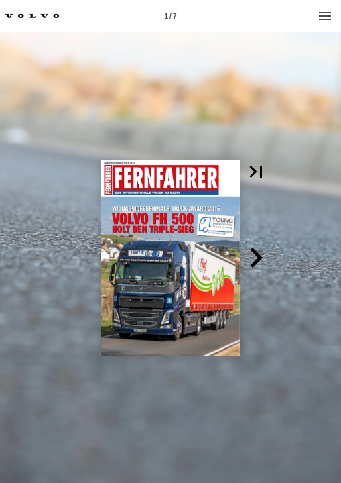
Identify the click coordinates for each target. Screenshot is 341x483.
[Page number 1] (171, 16)
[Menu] (325, 16)
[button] (256, 172)
